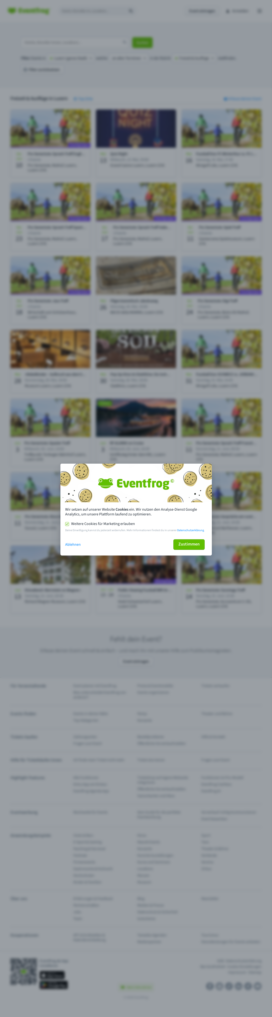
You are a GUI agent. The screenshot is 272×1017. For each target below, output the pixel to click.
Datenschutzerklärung (190, 530)
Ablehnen (73, 544)
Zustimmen (189, 544)
